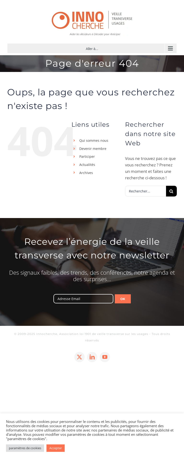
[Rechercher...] (145, 191)
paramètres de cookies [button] (25, 448)
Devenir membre (92, 148)
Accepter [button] (55, 448)
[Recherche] (171, 191)
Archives (86, 172)
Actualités (87, 164)
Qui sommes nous (93, 140)
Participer (87, 156)
